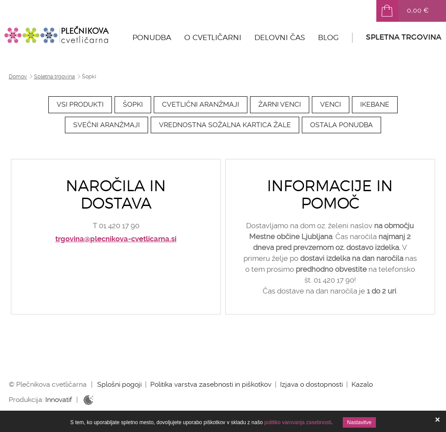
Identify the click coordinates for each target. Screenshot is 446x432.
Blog (328, 37)
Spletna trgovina (404, 37)
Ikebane (374, 104)
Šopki (133, 104)
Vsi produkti (80, 104)
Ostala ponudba (341, 125)
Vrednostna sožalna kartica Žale (225, 125)
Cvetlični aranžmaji (200, 104)
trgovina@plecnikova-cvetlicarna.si (115, 239)
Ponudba (151, 37)
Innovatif (58, 399)
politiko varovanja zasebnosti (297, 422)
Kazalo (362, 384)
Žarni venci (279, 104)
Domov (18, 76)
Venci (330, 104)
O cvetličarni (212, 37)
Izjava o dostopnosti (311, 384)
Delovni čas (279, 37)
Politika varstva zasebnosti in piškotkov (210, 384)
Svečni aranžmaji (106, 125)
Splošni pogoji (119, 384)
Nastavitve (359, 422)
